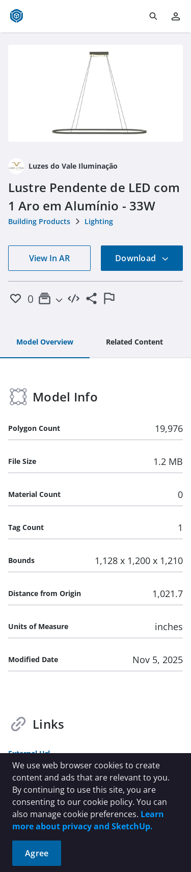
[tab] (45, 342)
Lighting (99, 221)
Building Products (39, 221)
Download (142, 258)
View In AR (49, 258)
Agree (36, 853)
